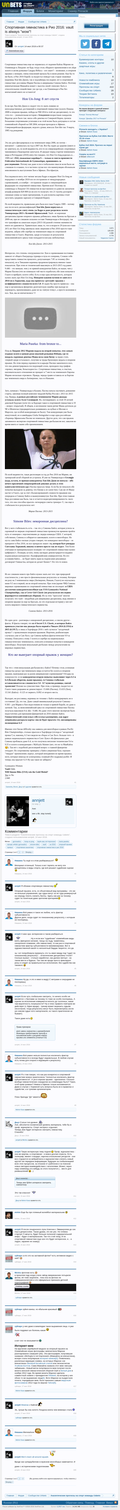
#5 (75, 968)
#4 (75, 923)
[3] (56, 1358)
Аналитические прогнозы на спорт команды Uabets (37, 35)
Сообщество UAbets (90, 90)
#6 (75, 985)
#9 (75, 1105)
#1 (75, 782)
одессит (91, 157)
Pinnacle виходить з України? (93, 129)
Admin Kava (20, 1110)
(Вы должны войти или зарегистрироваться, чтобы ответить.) (52, 1479)
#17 (75, 1386)
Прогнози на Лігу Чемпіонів (94, 204)
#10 (75, 1135)
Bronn (15, 787)
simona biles (34, 844)
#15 (75, 1293)
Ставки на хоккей (90, 185)
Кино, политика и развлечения (95, 73)
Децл (21, 787)
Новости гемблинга (89, 80)
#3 (75, 902)
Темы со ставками (91, 193)
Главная (13, 11)
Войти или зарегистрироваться (102, 2)
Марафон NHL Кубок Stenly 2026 (96, 181)
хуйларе (18, 1262)
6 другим (28, 787)
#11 (75, 1196)
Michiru (24, 1140)
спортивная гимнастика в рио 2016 (49, 847)
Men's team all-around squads (34, 1457)
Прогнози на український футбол (96, 197)
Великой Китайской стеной (39, 1363)
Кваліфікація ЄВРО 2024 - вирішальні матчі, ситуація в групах (93, 163)
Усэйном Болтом (22, 1366)
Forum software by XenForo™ (23, 1506)
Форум (27, 11)
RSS (115, 1502)
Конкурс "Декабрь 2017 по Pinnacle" (92, 118)
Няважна (18, 874)
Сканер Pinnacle (78, 11)
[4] (43, 1378)
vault (44, 844)
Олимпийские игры (14, 51)
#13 (75, 1245)
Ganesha (9, 787)
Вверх (109, 1502)
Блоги (40, 11)
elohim (17, 1218)
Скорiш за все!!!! (87, 154)
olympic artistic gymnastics (16, 844)
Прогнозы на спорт (89, 87)
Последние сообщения (32, 15)
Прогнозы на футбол (92, 201)
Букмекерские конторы (91, 59)
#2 (75, 874)
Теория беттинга (88, 94)
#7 (75, 1045)
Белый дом (66, 1371)
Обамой (52, 1375)
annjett (19, 37)
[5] (54, 1383)
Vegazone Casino (107, 238)
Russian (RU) (10, 1502)
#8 (75, 1064)
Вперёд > (29, 852)
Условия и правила (110, 1506)
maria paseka (63, 841)
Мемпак (25, 1405)
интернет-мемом (47, 1358)
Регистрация (96, 25)
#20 (75, 1470)
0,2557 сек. (61, 1506)
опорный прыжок (65, 844)
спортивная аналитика (24, 847)
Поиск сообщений (12, 15)
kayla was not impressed (46, 841)
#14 (75, 1262)
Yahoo (50, 1383)
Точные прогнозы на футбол (95, 189)
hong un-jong (28, 841)
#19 (75, 1435)
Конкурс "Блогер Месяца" (89, 114)
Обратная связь (75, 1502)
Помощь (89, 1502)
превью (9, 847)
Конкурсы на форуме (91, 105)
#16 (75, 1315)
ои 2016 (52, 844)
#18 (75, 1413)
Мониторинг (55, 11)
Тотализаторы (86, 97)
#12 (75, 1218)
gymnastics (16, 841)
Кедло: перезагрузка (92, 212)
